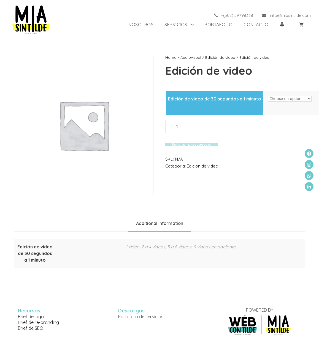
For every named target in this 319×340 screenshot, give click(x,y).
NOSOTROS (136, 24)
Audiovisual (188, 57)
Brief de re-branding (37, 322)
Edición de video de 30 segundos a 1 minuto (214, 98)
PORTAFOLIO (217, 24)
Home (170, 57)
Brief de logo (30, 316)
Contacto (255, 24)
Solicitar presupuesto (190, 137)
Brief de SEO (31, 328)
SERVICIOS (172, 24)
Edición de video (216, 57)
